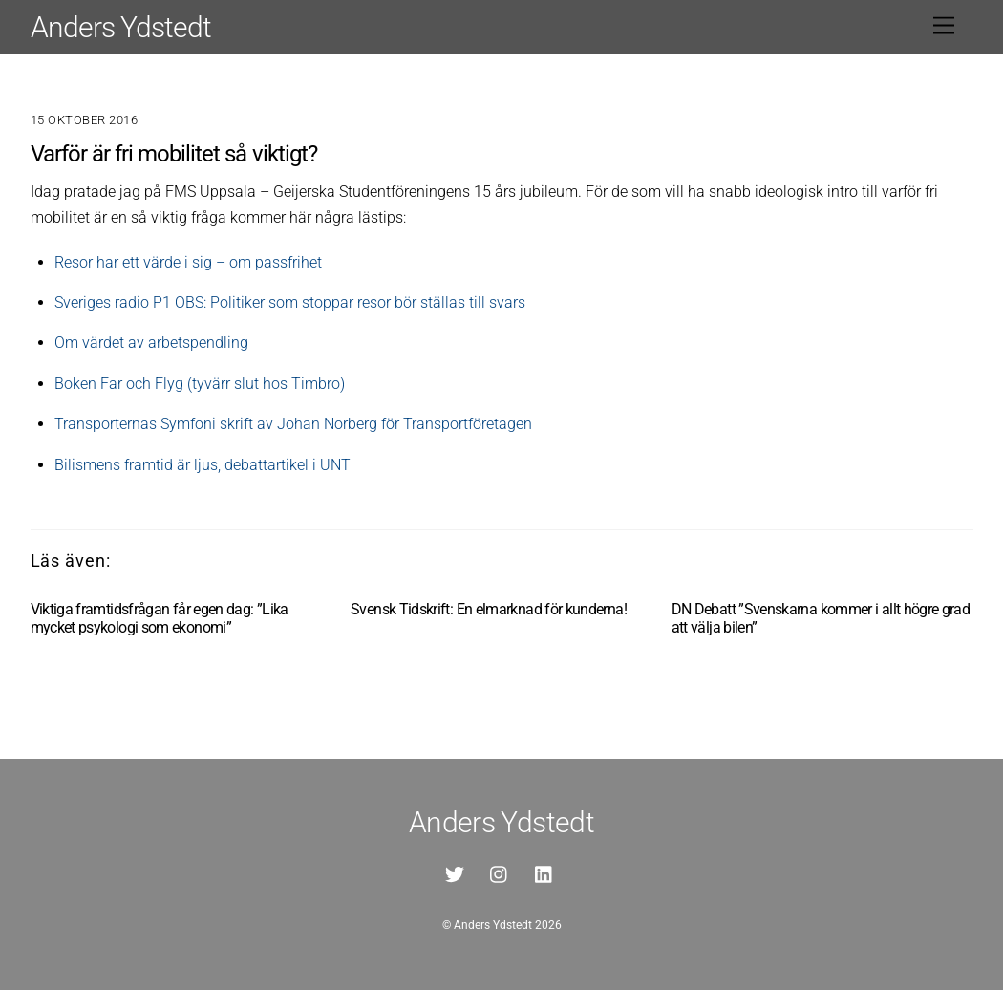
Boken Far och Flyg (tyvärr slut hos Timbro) (199, 384)
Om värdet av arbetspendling (151, 343)
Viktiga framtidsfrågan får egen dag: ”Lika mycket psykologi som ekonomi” (159, 618)
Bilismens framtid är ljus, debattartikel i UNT (202, 465)
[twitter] (455, 873)
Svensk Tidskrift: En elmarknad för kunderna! (489, 609)
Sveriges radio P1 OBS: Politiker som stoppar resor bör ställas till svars (289, 302)
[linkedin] (544, 873)
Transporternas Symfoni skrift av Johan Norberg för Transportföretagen (293, 424)
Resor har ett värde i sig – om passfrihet (188, 262)
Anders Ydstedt (493, 925)
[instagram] (499, 873)
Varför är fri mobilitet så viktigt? (174, 153)
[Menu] (944, 26)
